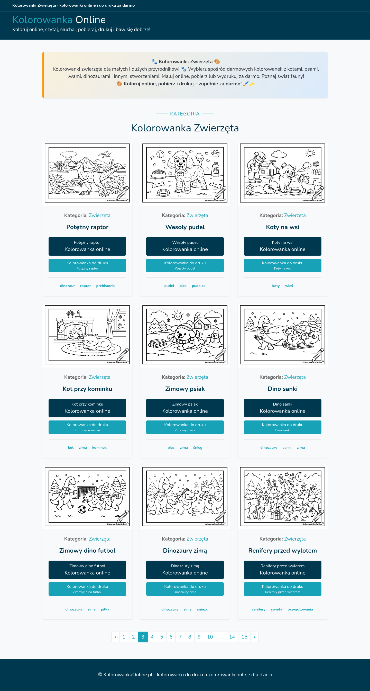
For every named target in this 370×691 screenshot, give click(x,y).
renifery (259, 609)
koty (276, 285)
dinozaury (268, 447)
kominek (99, 447)
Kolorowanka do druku (87, 265)
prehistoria (105, 285)
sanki (287, 447)
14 (232, 637)
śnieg (197, 447)
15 (244, 637)
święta (276, 609)
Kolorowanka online (87, 246)
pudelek (199, 285)
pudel (169, 285)
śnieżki (203, 609)
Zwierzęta (99, 215)
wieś (289, 285)
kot (70, 447)
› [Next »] (254, 637)
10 (210, 637)
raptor (85, 285)
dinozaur (67, 285)
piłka (105, 609)
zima (83, 447)
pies (183, 285)
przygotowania (300, 609)
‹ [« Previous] (115, 637)
